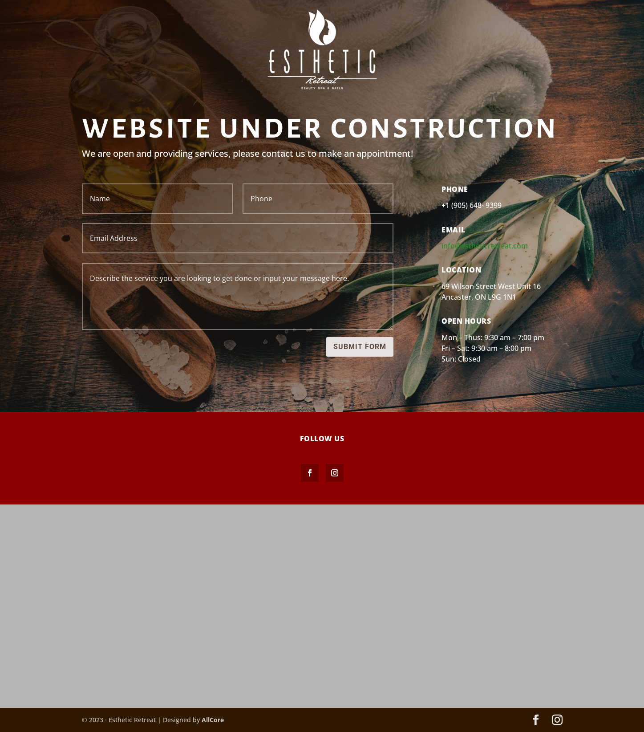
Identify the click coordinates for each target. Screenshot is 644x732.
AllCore (213, 720)
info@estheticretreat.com (484, 246)
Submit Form (359, 346)
